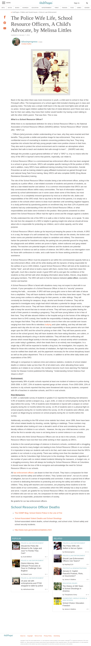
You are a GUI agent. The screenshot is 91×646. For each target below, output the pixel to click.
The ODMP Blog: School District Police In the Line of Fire (38, 513)
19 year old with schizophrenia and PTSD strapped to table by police (32, 583)
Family (57, 7)
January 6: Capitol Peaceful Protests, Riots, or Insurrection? (73, 573)
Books (17, 7)
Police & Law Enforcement (74, 543)
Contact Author (26, 44)
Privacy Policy (48, 636)
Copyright (30, 636)
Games (79, 7)
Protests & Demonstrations (75, 568)
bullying (48, 325)
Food (72, 7)
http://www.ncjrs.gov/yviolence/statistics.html (33, 530)
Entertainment (46, 7)
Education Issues (70, 583)
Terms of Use (38, 636)
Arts (3, 7)
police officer (73, 278)
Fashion (64, 7)
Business (25, 7)
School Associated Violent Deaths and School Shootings (38, 518)
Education (35, 7)
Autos (10, 7)
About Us (22, 636)
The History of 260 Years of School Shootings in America (73, 588)
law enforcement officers (24, 473)
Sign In (76, 3)
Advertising (57, 636)
